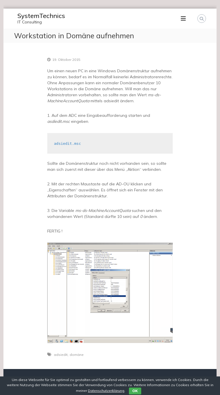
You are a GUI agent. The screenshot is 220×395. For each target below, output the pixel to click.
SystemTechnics (41, 16)
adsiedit (61, 354)
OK (135, 391)
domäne (77, 354)
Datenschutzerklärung (106, 390)
